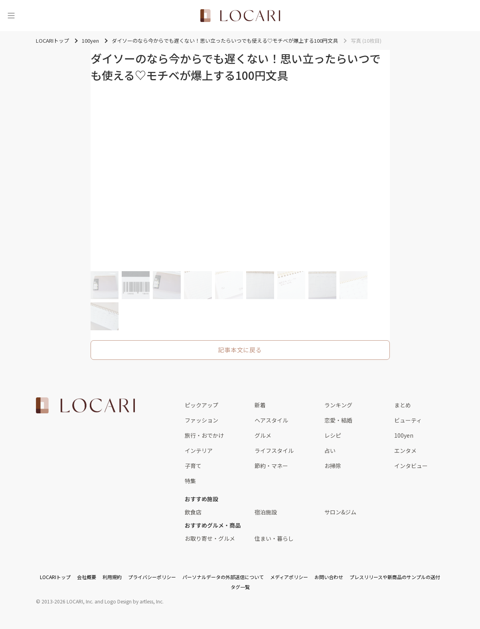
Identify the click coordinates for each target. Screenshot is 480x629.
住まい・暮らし (274, 538)
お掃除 (332, 466)
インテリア (199, 450)
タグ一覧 (240, 586)
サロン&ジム (340, 512)
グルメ (263, 435)
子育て (193, 466)
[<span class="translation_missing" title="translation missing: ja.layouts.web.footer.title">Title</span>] (85, 405)
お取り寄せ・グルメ (210, 538)
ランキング (338, 405)
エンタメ (405, 450)
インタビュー (411, 466)
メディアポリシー (289, 576)
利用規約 (112, 576)
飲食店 (193, 512)
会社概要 (86, 576)
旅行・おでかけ (204, 435)
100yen (403, 435)
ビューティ (408, 420)
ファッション (201, 420)
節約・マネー (271, 466)
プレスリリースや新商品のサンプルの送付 (395, 576)
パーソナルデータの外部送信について (223, 576)
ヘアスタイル (271, 420)
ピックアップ (201, 405)
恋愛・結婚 (338, 420)
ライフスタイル (274, 450)
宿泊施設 (266, 512)
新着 (260, 405)
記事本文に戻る (240, 349)
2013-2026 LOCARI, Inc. (67, 601)
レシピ (332, 435)
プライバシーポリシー (152, 576)
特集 (190, 481)
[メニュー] (11, 15)
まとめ (402, 405)
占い (330, 450)
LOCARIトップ (55, 576)
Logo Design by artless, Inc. (134, 601)
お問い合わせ (328, 576)
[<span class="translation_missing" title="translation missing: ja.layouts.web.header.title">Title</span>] (240, 15)
